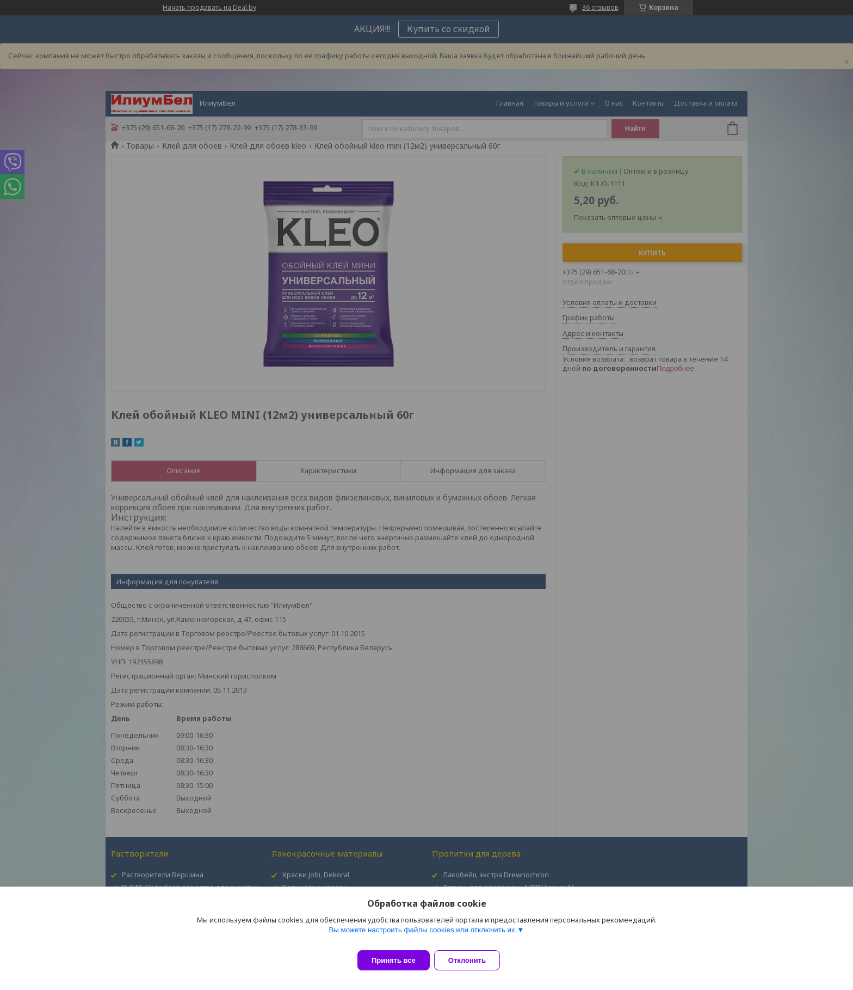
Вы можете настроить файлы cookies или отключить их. (423, 936)
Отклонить (473, 960)
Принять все (394, 960)
